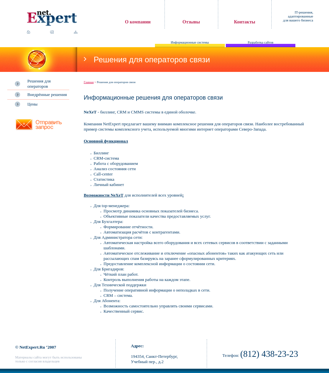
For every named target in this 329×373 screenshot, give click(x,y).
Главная (89, 82)
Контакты (244, 21)
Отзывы (191, 21)
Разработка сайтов (261, 42)
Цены (32, 104)
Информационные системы (190, 42)
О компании (138, 21)
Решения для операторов (39, 83)
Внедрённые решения (47, 94)
